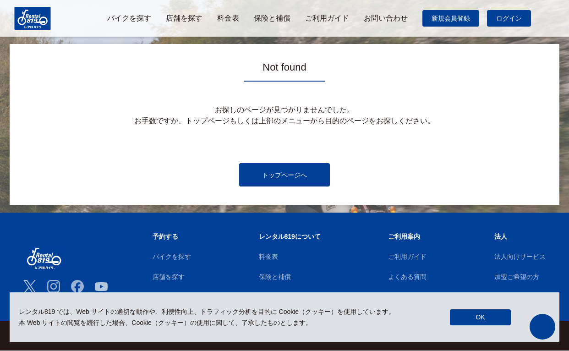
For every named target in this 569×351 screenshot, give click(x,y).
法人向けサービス (520, 257)
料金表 (268, 257)
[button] (542, 327)
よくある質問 (407, 277)
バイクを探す (172, 257)
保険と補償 (275, 277)
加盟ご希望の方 (516, 277)
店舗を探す (169, 277)
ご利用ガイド (407, 257)
